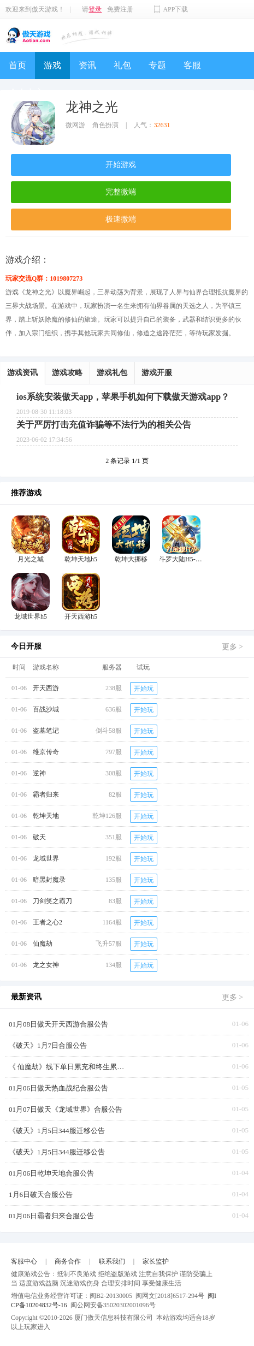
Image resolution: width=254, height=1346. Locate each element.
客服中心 (24, 1261)
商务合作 (68, 1261)
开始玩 (143, 688)
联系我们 (112, 1261)
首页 (17, 65)
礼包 (122, 65)
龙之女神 (46, 965)
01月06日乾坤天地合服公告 (51, 1173)
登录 (95, 9)
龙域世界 (46, 858)
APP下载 (175, 9)
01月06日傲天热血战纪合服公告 (58, 1088)
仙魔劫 (42, 943)
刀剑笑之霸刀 (52, 901)
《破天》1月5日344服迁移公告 (57, 1130)
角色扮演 (105, 125)
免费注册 (120, 9)
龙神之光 (92, 107)
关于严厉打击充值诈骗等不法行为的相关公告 (103, 424)
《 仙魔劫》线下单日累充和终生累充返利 (69, 1067)
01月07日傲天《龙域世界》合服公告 (65, 1109)
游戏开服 (156, 373)
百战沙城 (46, 709)
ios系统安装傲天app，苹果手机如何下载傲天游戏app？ (122, 396)
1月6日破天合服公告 (41, 1194)
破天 (39, 837)
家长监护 (156, 1261)
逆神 (39, 773)
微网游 (75, 125)
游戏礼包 (112, 373)
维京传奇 (46, 752)
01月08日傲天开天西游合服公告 (58, 1024)
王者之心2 (47, 922)
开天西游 (46, 688)
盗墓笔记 (46, 730)
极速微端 (120, 219)
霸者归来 (46, 794)
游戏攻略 (67, 373)
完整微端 (120, 192)
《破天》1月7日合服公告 (48, 1045)
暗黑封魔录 (49, 880)
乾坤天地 (46, 816)
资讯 (87, 65)
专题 (157, 65)
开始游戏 (120, 165)
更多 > (232, 647)
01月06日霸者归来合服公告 (51, 1216)
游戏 (52, 65)
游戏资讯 (22, 373)
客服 (192, 65)
